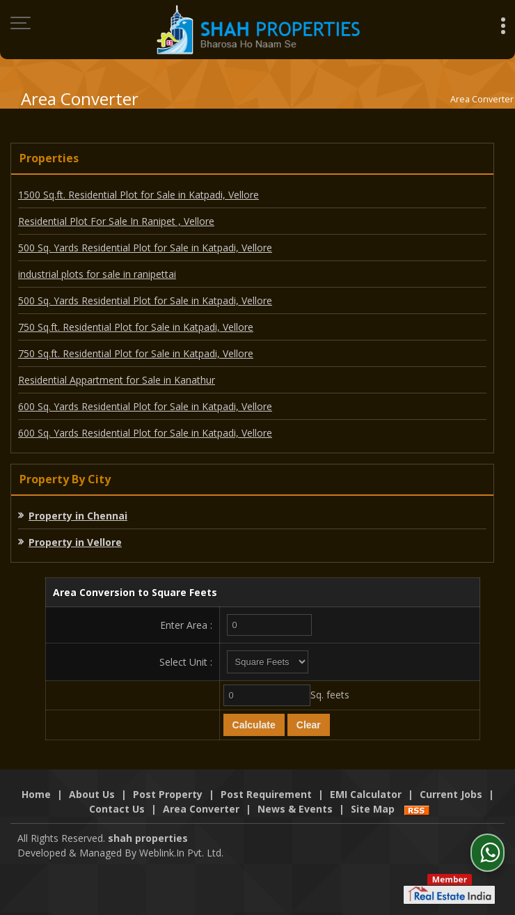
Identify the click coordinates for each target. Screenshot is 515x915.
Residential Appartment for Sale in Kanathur (116, 379)
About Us (92, 794)
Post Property (168, 794)
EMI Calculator (366, 794)
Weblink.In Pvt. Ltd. (181, 852)
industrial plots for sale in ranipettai (97, 274)
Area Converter (201, 808)
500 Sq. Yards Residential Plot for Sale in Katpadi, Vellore (145, 247)
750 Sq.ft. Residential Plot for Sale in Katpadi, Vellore (135, 327)
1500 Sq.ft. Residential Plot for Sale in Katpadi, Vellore (138, 194)
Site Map (373, 808)
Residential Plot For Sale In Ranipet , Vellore (116, 221)
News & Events (295, 808)
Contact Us (117, 808)
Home (36, 794)
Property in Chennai (78, 515)
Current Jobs (451, 794)
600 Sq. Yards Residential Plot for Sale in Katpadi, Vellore (145, 406)
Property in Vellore (75, 542)
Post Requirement (266, 794)
